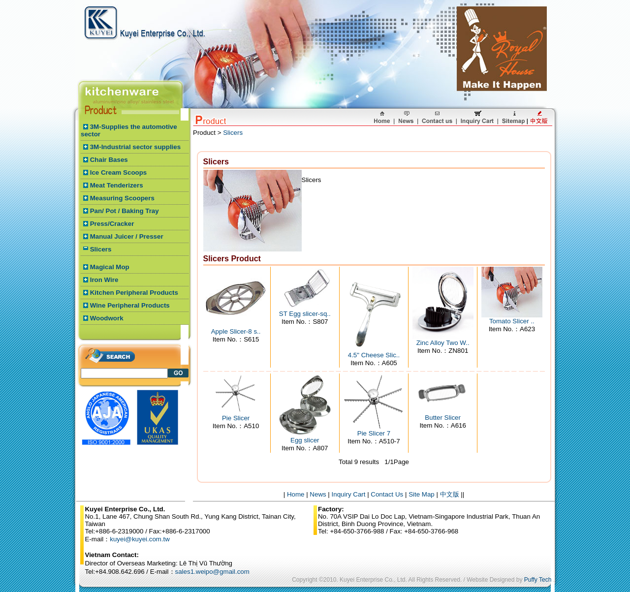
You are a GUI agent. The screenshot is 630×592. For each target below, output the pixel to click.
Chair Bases (109, 159)
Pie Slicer (236, 418)
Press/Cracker (112, 223)
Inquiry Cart (349, 494)
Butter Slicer (443, 417)
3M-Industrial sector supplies (135, 147)
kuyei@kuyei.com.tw (140, 539)
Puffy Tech (538, 579)
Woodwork (107, 318)
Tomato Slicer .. (512, 321)
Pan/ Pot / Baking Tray (124, 211)
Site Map (422, 494)
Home (296, 494)
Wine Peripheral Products (130, 305)
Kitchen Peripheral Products (134, 292)
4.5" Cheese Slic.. (374, 355)
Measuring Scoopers (122, 198)
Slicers (101, 249)
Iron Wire (104, 279)
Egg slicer (304, 440)
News (318, 494)
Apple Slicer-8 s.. (236, 331)
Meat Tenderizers (116, 185)
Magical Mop (109, 267)
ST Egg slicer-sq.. (305, 313)
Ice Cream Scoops (118, 172)
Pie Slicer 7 (373, 433)
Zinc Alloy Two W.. (443, 342)
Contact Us (387, 494)
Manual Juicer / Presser (126, 236)
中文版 (449, 494)
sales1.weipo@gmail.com (212, 571)
